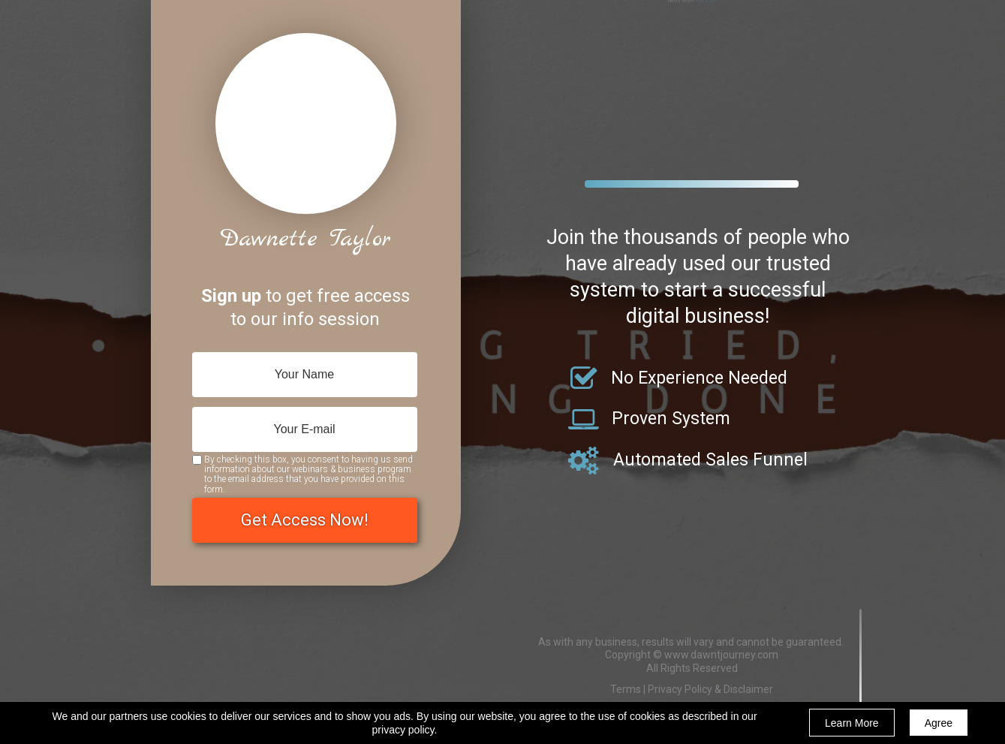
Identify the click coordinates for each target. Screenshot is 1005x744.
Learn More (852, 723)
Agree (938, 723)
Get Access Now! (304, 520)
